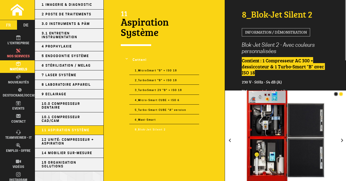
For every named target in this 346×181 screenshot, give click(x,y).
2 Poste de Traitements (66, 14)
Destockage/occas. (19, 92)
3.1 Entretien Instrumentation (59, 35)
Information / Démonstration (276, 32)
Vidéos (18, 164)
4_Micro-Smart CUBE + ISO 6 (157, 100)
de (25, 25)
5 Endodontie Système (65, 56)
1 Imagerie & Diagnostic (67, 5)
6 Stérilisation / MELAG (66, 65)
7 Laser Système (59, 75)
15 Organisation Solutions (59, 164)
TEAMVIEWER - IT (18, 135)
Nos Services (18, 53)
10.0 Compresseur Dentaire (61, 105)
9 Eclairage (54, 94)
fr (8, 25)
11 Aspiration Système (65, 130)
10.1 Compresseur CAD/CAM (61, 119)
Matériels (18, 66)
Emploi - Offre (18, 148)
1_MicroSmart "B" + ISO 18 (156, 70)
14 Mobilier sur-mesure (67, 153)
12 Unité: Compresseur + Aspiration (68, 141)
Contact (18, 118)
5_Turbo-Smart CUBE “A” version (160, 109)
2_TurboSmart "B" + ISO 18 (156, 80)
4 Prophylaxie (57, 46)
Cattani (140, 60)
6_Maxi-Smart (145, 119)
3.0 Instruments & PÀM (66, 24)
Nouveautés (18, 79)
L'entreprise (18, 40)
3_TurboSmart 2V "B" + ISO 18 (158, 90)
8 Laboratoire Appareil (66, 84)
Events (18, 105)
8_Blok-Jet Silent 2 (150, 129)
